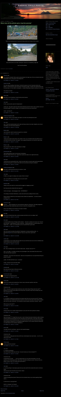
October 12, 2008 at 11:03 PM (11, 217)
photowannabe (6, 151)
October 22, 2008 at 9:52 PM (11, 386)
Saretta (5, 238)
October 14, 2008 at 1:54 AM (11, 345)
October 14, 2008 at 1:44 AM (11, 331)
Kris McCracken (7, 273)
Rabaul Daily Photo (31, 5)
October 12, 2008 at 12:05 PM (11, 133)
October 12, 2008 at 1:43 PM (11, 141)
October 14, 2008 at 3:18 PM (11, 363)
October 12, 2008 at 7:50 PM (11, 164)
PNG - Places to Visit (50, 24)
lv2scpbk (5, 267)
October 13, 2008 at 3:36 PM (11, 293)
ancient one (6, 83)
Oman (5, 308)
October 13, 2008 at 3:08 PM (11, 284)
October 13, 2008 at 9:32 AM (11, 270)
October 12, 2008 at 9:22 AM (11, 119)
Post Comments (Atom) (10, 393)
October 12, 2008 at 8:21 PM (11, 171)
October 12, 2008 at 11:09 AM (11, 127)
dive (4, 213)
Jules (5, 102)
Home (22, 390)
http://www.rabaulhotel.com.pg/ (52, 34)
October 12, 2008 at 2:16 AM (11, 92)
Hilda (5, 159)
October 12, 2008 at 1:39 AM (11, 80)
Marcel (5, 95)
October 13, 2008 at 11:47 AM (11, 277)
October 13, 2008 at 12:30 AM (11, 243)
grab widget (48, 99)
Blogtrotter (10, 232)
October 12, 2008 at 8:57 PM (11, 199)
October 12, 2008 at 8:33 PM (11, 180)
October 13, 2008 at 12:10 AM (11, 235)
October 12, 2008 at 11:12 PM (11, 226)
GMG (5, 229)
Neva (5, 220)
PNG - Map (48, 26)
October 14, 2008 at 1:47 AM (11, 339)
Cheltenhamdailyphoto (8, 115)
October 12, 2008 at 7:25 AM (11, 112)
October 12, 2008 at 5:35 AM (11, 99)
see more (53, 99)
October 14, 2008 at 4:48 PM (11, 372)
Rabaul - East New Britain (51, 23)
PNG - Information (49, 27)
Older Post (42, 390)
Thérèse (5, 342)
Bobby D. (5, 136)
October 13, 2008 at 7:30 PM (11, 324)
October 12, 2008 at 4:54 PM (11, 156)
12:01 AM (10, 68)
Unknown (5, 75)
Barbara (5, 130)
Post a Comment (4, 388)
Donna (5, 327)
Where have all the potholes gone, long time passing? (16, 23)
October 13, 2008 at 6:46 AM (11, 264)
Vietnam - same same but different (52, 89)
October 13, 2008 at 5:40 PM (11, 312)
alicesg (5, 280)
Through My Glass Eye (50, 90)
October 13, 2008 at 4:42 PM (11, 305)
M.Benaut (5, 183)
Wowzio (47, 98)
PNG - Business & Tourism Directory (53, 29)
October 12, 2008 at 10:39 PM (11, 210)
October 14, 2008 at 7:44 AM (11, 353)
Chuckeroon (6, 202)
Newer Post (3, 390)
